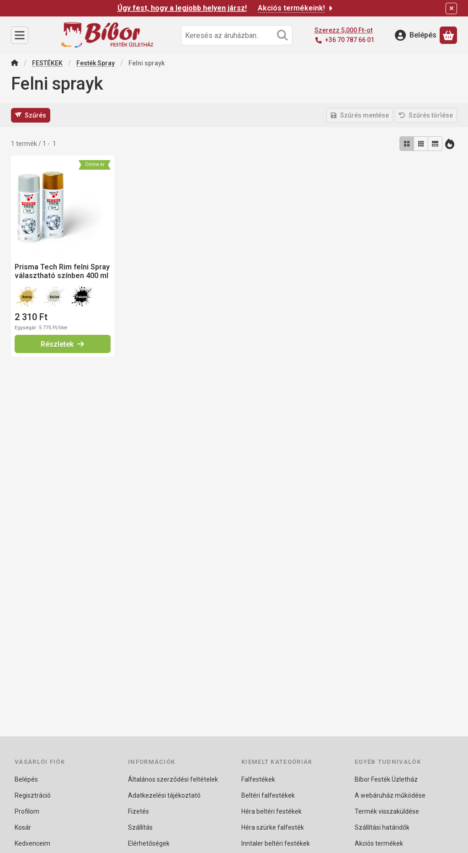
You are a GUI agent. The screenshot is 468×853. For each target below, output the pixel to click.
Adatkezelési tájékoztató (164, 795)
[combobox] (236, 35)
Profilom (27, 811)
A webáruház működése (390, 795)
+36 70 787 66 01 (349, 39)
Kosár (23, 827)
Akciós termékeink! (296, 8)
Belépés (26, 779)
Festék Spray (95, 63)
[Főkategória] (14, 63)
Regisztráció (33, 795)
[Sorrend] (449, 143)
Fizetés (138, 811)
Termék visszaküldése (387, 811)
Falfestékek (258, 779)
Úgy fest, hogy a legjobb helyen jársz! (182, 8)
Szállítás (140, 827)
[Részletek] (63, 344)
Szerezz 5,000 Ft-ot (343, 30)
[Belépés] (416, 35)
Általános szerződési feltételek (173, 779)
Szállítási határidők (382, 827)
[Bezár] (451, 8)
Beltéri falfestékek (268, 795)
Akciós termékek (379, 843)
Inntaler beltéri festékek (275, 843)
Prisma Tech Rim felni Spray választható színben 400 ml (62, 271)
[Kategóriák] (19, 35)
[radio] (406, 143)
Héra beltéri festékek (271, 811)
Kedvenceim (32, 843)
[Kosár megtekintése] (448, 35)
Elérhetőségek (149, 843)
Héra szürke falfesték (272, 827)
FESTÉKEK (47, 63)
